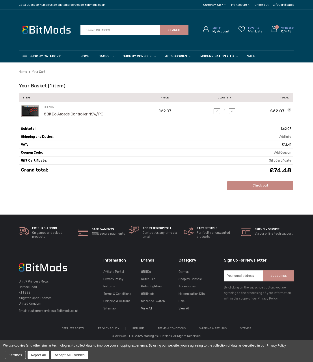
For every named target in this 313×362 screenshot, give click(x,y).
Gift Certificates (283, 4)
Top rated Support (157, 228)
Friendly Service (267, 229)
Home (84, 56)
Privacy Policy (113, 279)
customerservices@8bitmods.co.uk (53, 311)
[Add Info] (285, 137)
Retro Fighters (151, 286)
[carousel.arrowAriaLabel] (24, 231)
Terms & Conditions (117, 294)
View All (146, 308)
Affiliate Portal (113, 272)
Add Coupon (282, 153)
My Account (240, 4)
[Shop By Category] (46, 56)
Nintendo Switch (153, 301)
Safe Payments (103, 229)
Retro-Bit (148, 279)
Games (106, 56)
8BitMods (148, 294)
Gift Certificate (280, 160)
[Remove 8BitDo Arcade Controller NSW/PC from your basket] (289, 110)
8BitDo (146, 272)
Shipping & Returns (116, 301)
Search (174, 30)
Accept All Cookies (70, 355)
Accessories (178, 56)
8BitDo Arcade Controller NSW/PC (73, 114)
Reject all (38, 355)
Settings (15, 355)
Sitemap (109, 308)
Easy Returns (207, 228)
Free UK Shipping (44, 228)
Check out (261, 4)
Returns (109, 286)
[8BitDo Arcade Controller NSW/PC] (224, 111)
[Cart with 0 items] (282, 30)
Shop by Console (139, 56)
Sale (251, 56)
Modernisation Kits (219, 56)
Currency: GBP (214, 4)
